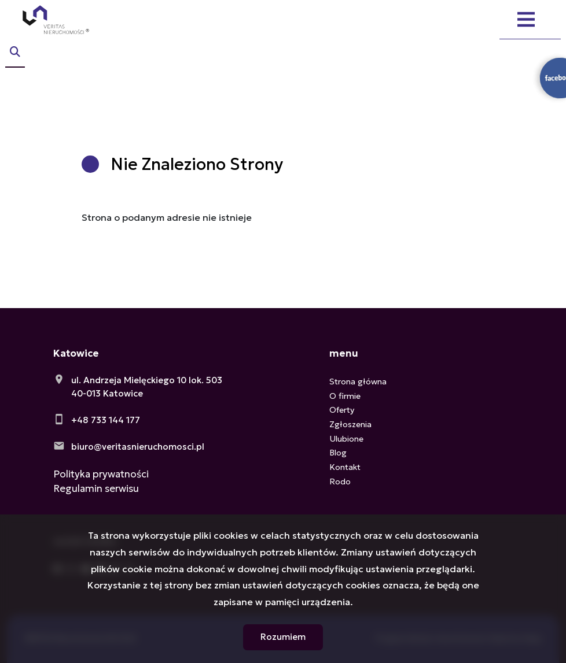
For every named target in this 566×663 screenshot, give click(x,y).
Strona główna (358, 381)
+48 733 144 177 (105, 419)
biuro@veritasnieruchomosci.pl (137, 446)
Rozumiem (283, 636)
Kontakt (345, 467)
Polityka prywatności (101, 474)
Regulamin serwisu (96, 488)
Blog (338, 452)
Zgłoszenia (350, 424)
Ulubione (346, 439)
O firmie (345, 396)
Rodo (340, 481)
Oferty (341, 410)
